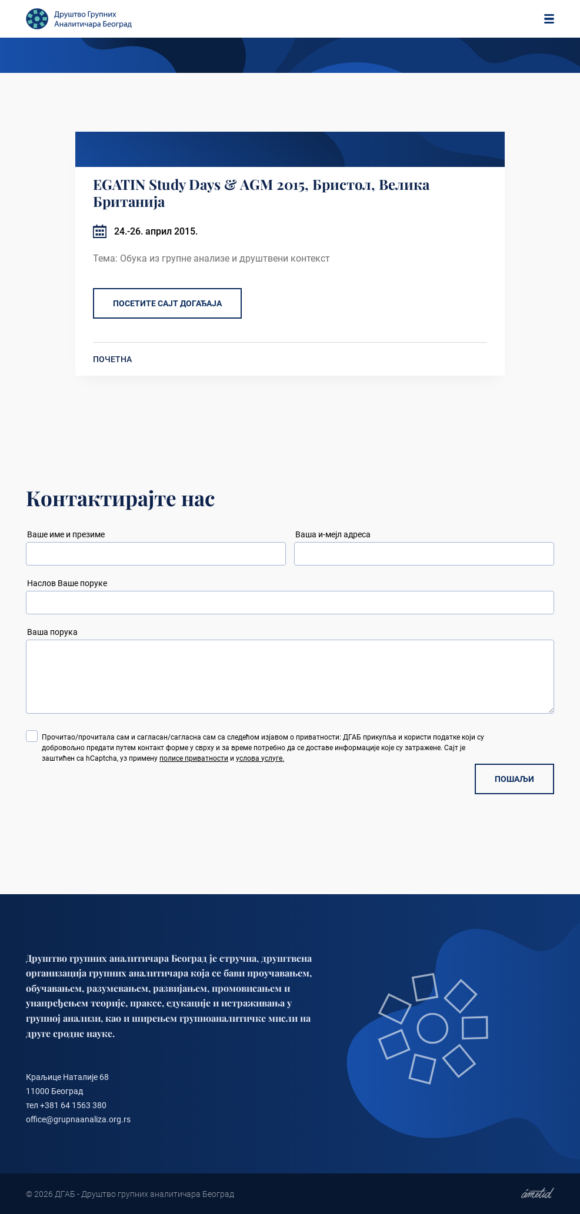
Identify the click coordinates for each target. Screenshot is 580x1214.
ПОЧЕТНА (112, 359)
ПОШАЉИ (514, 779)
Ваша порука (52, 632)
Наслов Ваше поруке (67, 583)
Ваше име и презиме (66, 534)
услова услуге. (260, 758)
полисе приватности (193, 758)
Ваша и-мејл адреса (333, 534)
